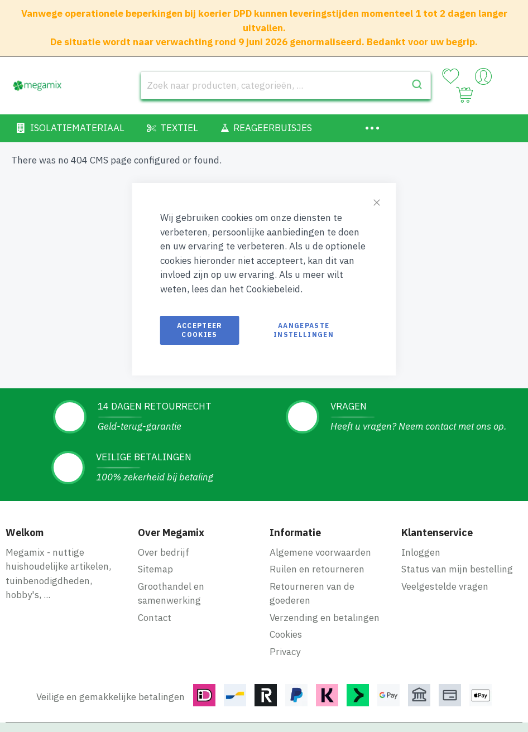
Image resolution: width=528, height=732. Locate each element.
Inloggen (420, 552)
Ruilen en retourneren (317, 569)
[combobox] (286, 85)
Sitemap (155, 569)
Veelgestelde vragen (444, 586)
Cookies (286, 634)
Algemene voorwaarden (320, 552)
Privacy (285, 652)
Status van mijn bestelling (457, 569)
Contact (154, 617)
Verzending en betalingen (325, 617)
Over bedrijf (163, 552)
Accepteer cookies (200, 330)
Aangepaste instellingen (303, 330)
